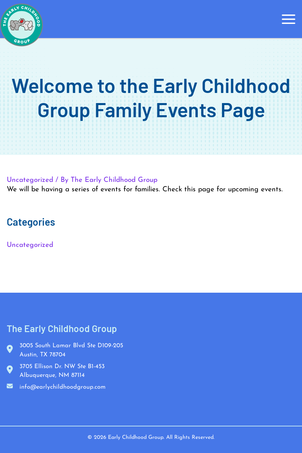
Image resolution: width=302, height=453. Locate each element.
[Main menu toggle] (288, 19)
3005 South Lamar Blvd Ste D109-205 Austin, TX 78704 (71, 350)
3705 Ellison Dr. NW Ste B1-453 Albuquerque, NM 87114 (62, 370)
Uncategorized (30, 180)
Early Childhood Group (135, 437)
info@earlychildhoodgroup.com (63, 387)
